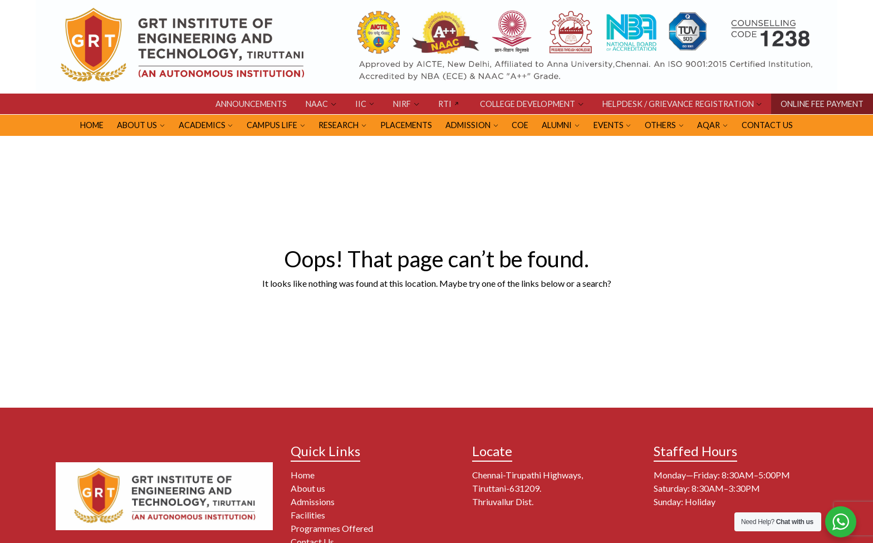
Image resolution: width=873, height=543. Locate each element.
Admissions (313, 501)
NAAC (317, 104)
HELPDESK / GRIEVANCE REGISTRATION (678, 104)
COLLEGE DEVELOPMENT (527, 104)
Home (303, 474)
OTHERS (660, 125)
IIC (360, 104)
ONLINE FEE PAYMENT (822, 104)
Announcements (251, 104)
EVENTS (609, 125)
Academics (202, 125)
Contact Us (767, 125)
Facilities (308, 515)
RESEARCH (338, 125)
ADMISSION (468, 125)
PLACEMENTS (406, 125)
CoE (520, 125)
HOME (92, 125)
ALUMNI (557, 125)
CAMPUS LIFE (272, 125)
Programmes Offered (332, 528)
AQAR (708, 125)
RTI (445, 104)
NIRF (402, 104)
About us (308, 488)
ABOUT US (137, 125)
